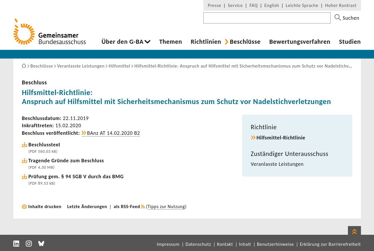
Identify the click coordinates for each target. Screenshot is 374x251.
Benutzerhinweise (275, 244)
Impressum (168, 244)
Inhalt (245, 244)
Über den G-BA (123, 42)
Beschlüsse (245, 42)
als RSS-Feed (127, 206)
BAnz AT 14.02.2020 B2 (113, 133)
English (271, 5)
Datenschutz (198, 244)
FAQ (253, 5)
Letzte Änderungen (87, 206)
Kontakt (225, 244)
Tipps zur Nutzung (166, 206)
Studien (350, 42)
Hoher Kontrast (340, 5)
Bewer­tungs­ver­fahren (300, 42)
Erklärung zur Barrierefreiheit (330, 244)
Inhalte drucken (45, 206)
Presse (214, 5)
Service (235, 5)
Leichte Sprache (302, 5)
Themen (170, 42)
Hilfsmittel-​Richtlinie (281, 137)
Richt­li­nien (206, 42)
